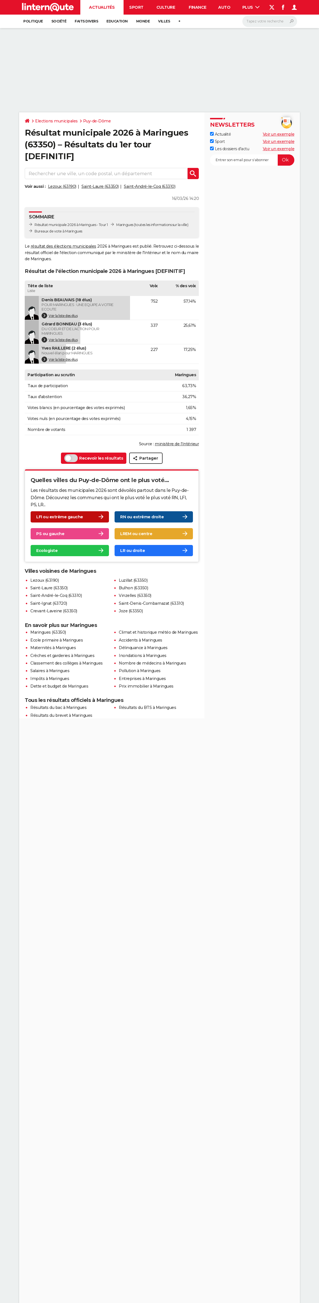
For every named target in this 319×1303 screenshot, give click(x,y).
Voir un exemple (279, 134)
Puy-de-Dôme (97, 121)
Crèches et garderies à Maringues (62, 655)
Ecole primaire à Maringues (56, 640)
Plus (251, 7)
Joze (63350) (131, 610)
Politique (33, 21)
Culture (165, 7)
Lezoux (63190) (62, 186)
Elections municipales (56, 121)
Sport (136, 7)
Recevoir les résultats (93, 458)
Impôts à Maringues (49, 678)
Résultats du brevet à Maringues (61, 715)
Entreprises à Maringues (142, 678)
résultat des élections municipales (63, 246)
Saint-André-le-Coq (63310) (149, 186)
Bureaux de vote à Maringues (58, 231)
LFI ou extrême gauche (59, 516)
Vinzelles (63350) (135, 595)
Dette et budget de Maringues (59, 686)
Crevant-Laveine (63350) (53, 610)
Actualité (220, 134)
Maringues (124, 225)
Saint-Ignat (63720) (48, 603)
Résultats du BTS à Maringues (147, 707)
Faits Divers (86, 21)
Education (117, 21)
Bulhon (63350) (133, 587)
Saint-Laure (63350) (100, 186)
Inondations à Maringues (143, 655)
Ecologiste (47, 550)
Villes (164, 21)
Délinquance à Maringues (143, 647)
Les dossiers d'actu (229, 148)
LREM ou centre (136, 533)
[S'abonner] (252, 160)
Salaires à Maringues (49, 670)
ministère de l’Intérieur (177, 443)
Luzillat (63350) (133, 580)
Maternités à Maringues (53, 647)
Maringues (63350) (48, 632)
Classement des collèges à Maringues (66, 663)
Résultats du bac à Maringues (58, 707)
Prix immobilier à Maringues (146, 686)
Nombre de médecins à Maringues (152, 663)
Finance (197, 7)
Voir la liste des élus (60, 315)
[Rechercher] (269, 21)
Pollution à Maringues (140, 670)
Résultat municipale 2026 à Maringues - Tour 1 (71, 225)
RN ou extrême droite (142, 516)
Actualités (102, 7)
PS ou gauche (50, 533)
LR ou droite (132, 550)
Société (59, 21)
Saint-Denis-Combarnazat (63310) (151, 603)
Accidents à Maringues (140, 640)
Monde (143, 21)
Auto (224, 7)
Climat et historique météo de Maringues (158, 632)
